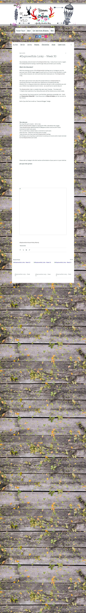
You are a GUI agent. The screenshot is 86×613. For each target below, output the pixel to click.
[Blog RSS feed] (70, 36)
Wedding (36, 45)
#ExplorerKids (45, 45)
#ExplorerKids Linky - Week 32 (43, 275)
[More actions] (65, 53)
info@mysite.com (45, 285)
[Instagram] (46, 36)
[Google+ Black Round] (14, 285)
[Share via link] (29, 249)
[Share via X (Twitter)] (23, 249)
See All (71, 259)
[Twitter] (39, 36)
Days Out (22, 45)
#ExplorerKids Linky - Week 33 (22, 275)
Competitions (61, 45)
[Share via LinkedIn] (26, 249)
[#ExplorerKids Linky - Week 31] (63, 267)
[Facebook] (36, 36)
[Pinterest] (43, 36)
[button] (71, 44)
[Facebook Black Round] (16, 285)
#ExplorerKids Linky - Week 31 (63, 275)
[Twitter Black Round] (18, 285)
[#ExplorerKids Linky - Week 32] (43, 267)
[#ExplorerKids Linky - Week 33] (22, 267)
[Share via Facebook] (20, 249)
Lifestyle (29, 45)
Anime (53, 45)
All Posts (15, 45)
